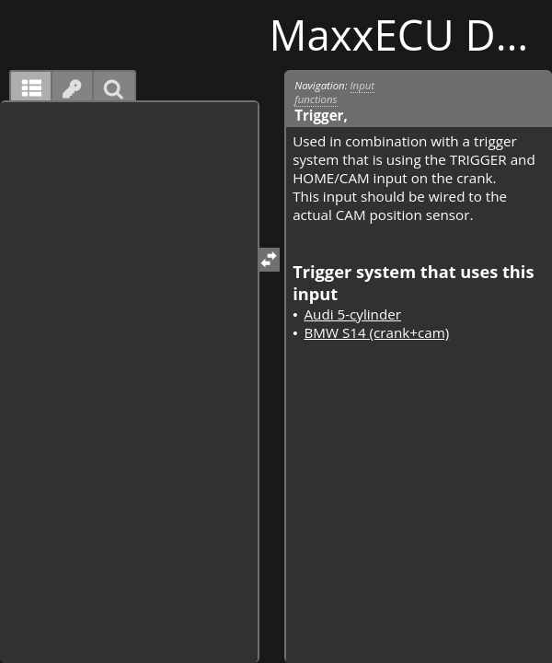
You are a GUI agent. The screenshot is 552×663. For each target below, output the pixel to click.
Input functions (334, 92)
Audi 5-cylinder (352, 314)
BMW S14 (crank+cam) (376, 332)
